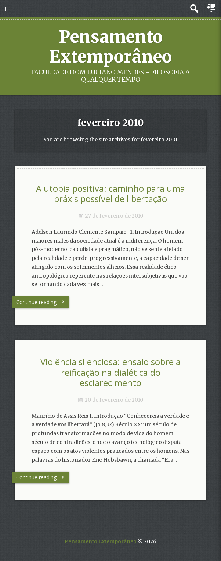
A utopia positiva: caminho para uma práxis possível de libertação (110, 194)
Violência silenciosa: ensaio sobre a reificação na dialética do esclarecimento (110, 372)
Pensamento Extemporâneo (111, 47)
